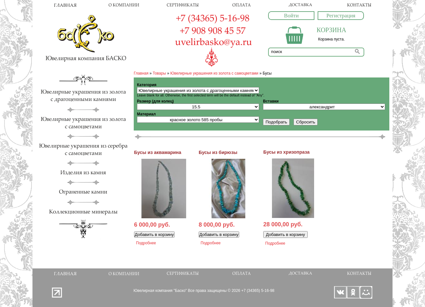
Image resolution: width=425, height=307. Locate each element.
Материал (146, 114)
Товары (159, 73)
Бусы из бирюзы (218, 152)
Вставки (271, 101)
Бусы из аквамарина (157, 152)
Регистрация (340, 16)
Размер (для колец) (155, 101)
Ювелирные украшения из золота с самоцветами (214, 73)
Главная (141, 73)
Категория (147, 85)
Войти (291, 16)
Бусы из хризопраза (286, 152)
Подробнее (146, 243)
